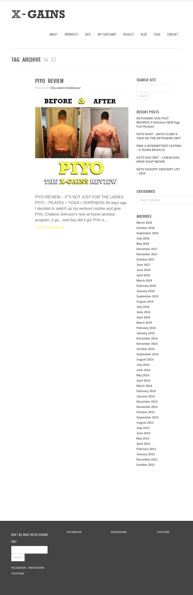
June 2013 (143, 433)
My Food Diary (107, 34)
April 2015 (143, 317)
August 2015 (145, 301)
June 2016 (143, 270)
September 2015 (148, 296)
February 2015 (146, 328)
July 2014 (143, 365)
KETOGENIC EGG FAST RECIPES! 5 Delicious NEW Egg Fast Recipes (158, 122)
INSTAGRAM (36, 567)
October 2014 (146, 349)
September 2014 (148, 354)
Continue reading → (52, 227)
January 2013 (146, 454)
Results (128, 34)
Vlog (157, 34)
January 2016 (146, 291)
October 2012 (146, 465)
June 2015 (143, 312)
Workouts (71, 34)
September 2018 (148, 233)
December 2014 (147, 338)
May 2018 (143, 243)
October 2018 (146, 228)
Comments (19, 101)
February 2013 (146, 449)
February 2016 (146, 286)
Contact (172, 34)
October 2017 (146, 259)
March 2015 (144, 322)
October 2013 (146, 412)
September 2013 (148, 417)
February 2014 (146, 391)
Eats (88, 34)
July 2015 (143, 307)
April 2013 (143, 443)
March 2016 (144, 280)
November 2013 (147, 407)
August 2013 (145, 422)
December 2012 (147, 459)
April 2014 (143, 380)
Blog (144, 34)
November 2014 (147, 343)
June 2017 (143, 265)
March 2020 (144, 222)
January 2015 (146, 333)
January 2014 (146, 396)
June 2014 (143, 370)
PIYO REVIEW (49, 80)
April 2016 (143, 275)
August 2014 (145, 359)
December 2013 (147, 401)
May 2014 (143, 375)
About (54, 34)
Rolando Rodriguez (66, 88)
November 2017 (147, 254)
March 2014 (144, 386)
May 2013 (143, 438)
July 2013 (143, 428)
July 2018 (143, 238)
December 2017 (147, 249)
